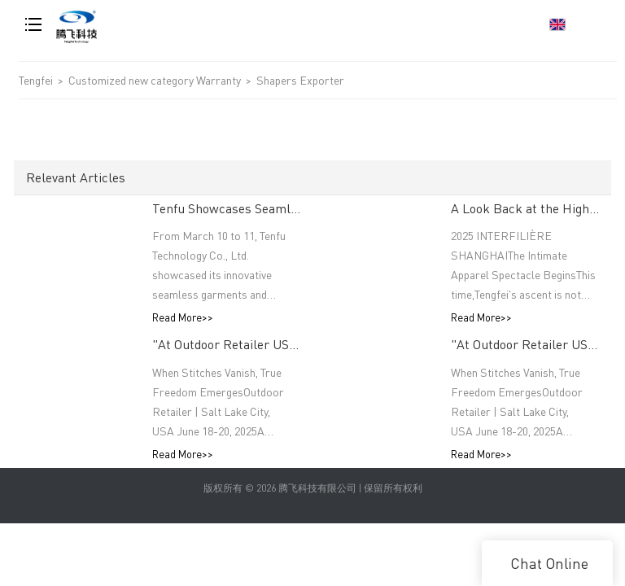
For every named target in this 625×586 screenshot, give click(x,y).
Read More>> (182, 318)
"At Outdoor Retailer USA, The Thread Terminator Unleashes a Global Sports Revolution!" (226, 344)
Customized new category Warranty (155, 79)
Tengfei (36, 79)
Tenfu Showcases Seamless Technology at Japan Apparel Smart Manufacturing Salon (226, 207)
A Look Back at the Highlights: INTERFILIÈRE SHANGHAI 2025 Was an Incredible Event (525, 207)
